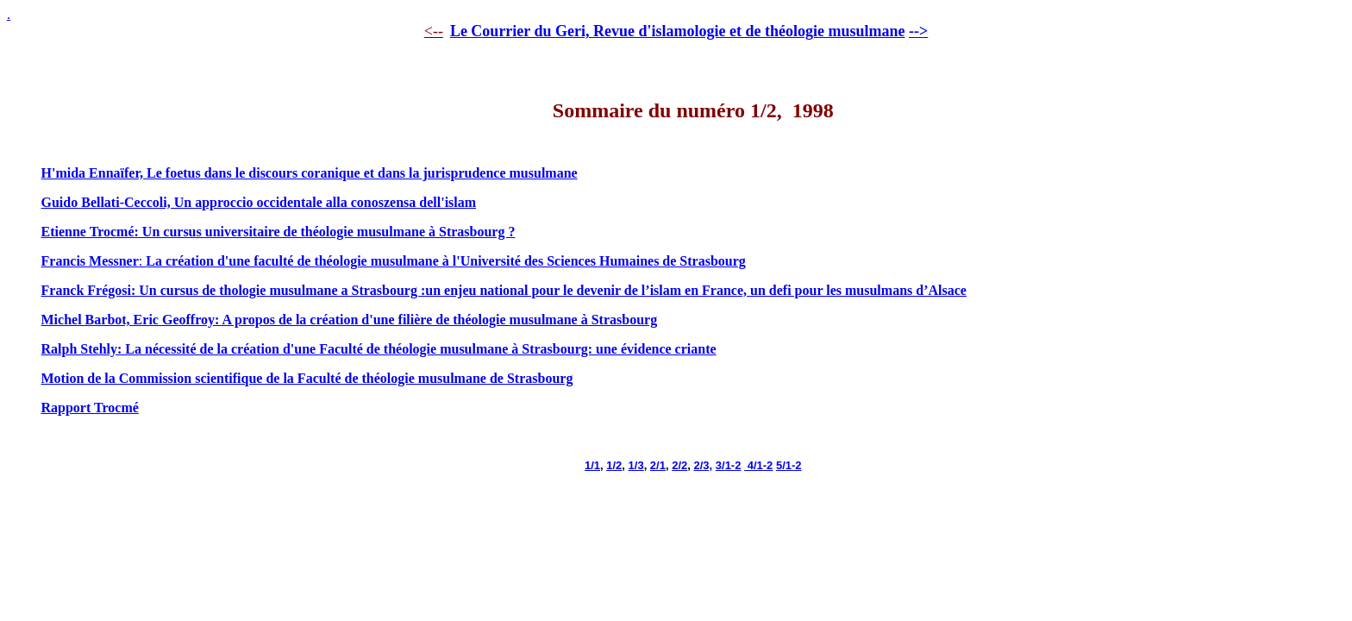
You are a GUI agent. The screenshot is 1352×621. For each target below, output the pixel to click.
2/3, (702, 465)
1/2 (614, 465)
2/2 (679, 465)
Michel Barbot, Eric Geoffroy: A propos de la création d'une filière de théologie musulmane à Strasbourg (349, 319)
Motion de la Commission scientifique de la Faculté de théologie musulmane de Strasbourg (307, 378)
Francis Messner (90, 261)
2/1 (658, 465)
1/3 (636, 465)
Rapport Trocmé (90, 407)
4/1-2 (758, 465)
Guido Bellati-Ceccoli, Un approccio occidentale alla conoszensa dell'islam (259, 202)
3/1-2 (729, 465)
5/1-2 (789, 465)
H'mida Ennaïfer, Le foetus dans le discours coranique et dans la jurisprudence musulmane (309, 173)
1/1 (592, 465)
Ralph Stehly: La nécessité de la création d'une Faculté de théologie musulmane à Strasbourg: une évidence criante (379, 349)
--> (918, 31)
